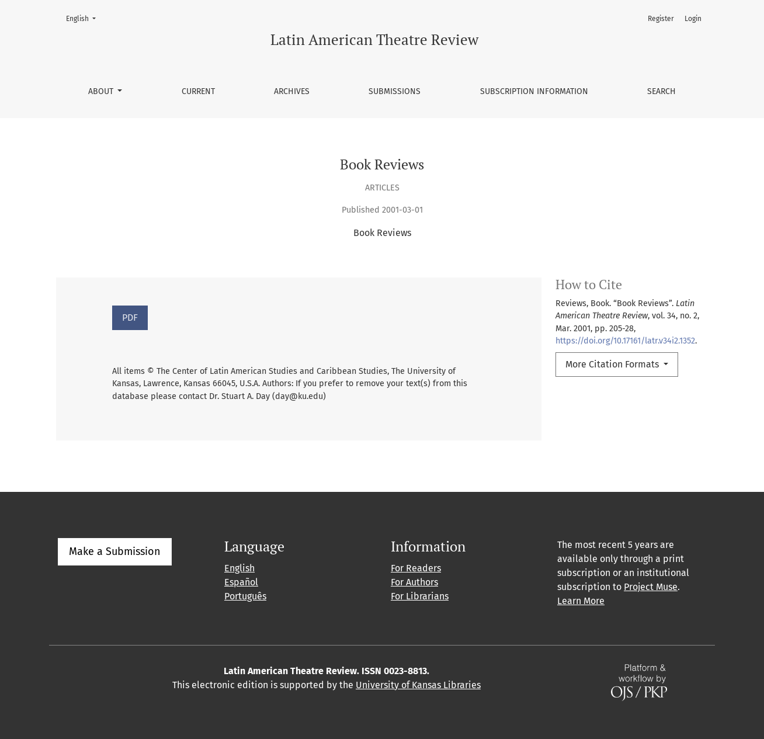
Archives (292, 91)
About (102, 91)
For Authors (414, 582)
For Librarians (420, 596)
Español (241, 582)
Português (245, 596)
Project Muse (651, 586)
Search (661, 91)
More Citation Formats (613, 364)
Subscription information (534, 91)
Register (661, 19)
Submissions (395, 91)
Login (693, 19)
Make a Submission (115, 551)
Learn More (581, 600)
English (84, 18)
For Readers (416, 568)
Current (198, 91)
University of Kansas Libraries (418, 685)
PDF (130, 317)
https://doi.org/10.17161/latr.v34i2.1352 (625, 341)
